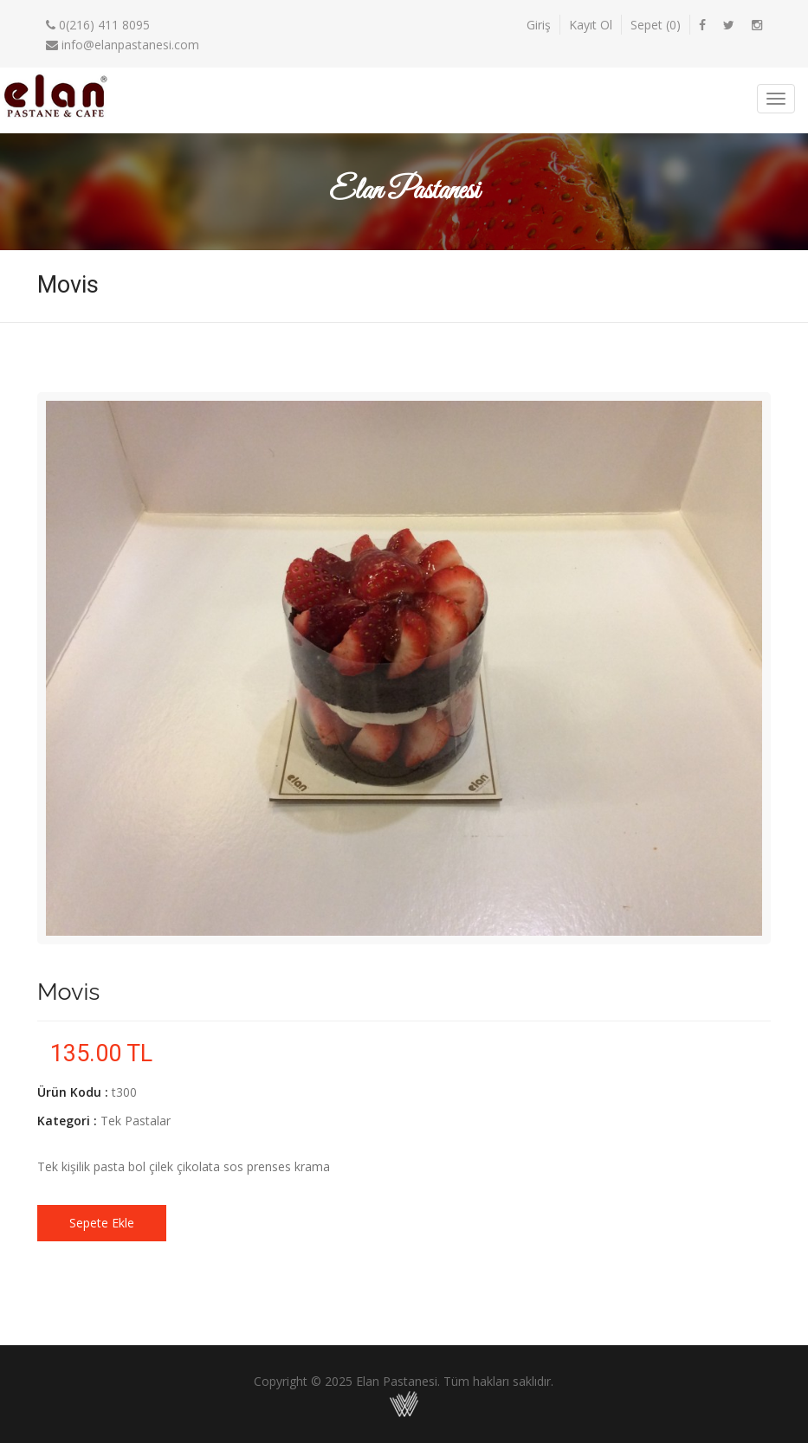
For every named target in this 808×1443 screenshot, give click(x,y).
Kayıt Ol (590, 24)
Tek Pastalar (135, 1120)
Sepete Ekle (101, 1222)
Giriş (539, 24)
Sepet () (655, 24)
